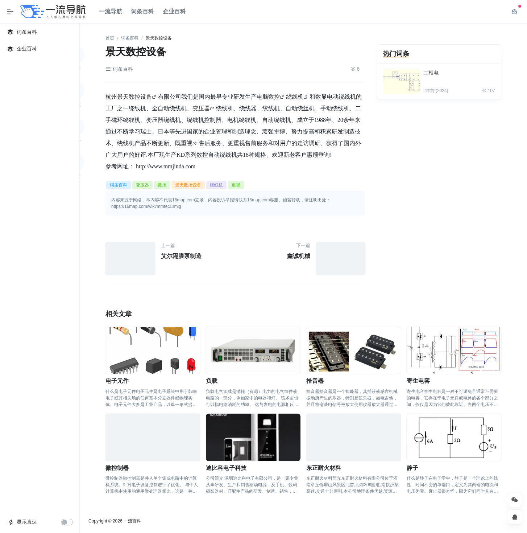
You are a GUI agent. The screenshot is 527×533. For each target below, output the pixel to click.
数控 (274, 97)
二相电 (431, 72)
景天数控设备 (134, 97)
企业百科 (174, 11)
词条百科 (142, 11)
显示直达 (27, 522)
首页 (109, 38)
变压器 (201, 108)
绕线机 (294, 97)
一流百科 (132, 521)
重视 (186, 143)
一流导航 (110, 11)
